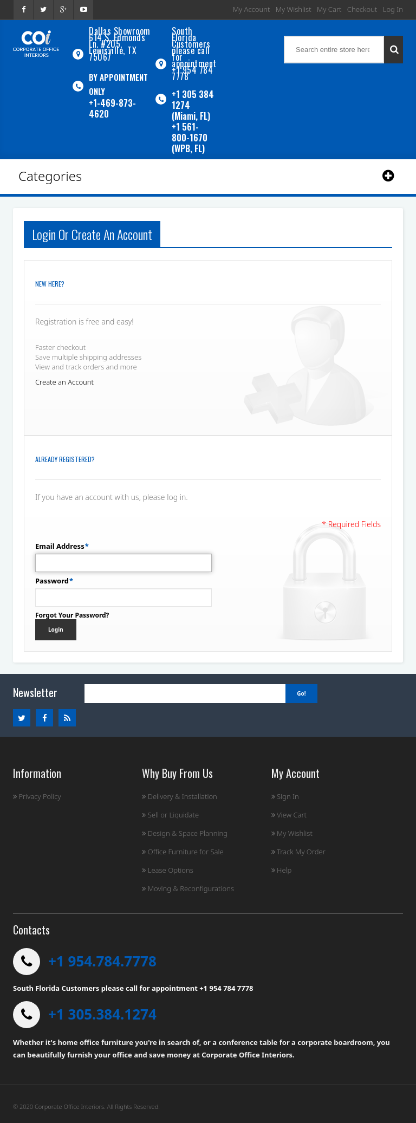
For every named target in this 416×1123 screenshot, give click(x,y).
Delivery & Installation (179, 796)
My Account (251, 9)
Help (281, 870)
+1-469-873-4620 (112, 108)
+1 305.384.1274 (102, 1014)
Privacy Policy (37, 796)
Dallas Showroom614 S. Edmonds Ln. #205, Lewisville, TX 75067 (120, 43)
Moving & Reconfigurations (188, 888)
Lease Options (167, 870)
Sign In (285, 796)
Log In (393, 9)
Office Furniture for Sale (182, 851)
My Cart (329, 9)
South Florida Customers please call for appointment (194, 47)
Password (52, 581)
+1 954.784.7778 (102, 961)
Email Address (59, 546)
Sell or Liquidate (170, 815)
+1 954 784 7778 (192, 73)
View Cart (289, 815)
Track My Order (298, 851)
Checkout (362, 9)
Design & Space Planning (184, 833)
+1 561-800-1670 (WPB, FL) (189, 137)
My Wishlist (293, 9)
